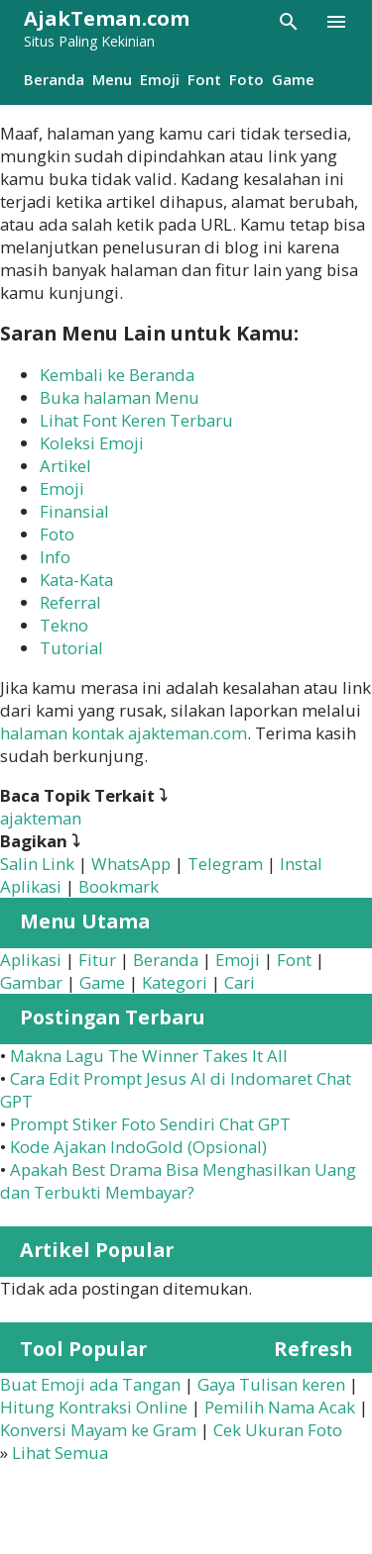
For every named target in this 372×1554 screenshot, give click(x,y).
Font (204, 79)
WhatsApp (131, 863)
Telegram (225, 863)
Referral (70, 602)
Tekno (64, 625)
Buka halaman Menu (119, 397)
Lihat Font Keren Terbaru (136, 420)
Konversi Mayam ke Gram (98, 1429)
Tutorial (71, 647)
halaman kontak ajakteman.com (123, 733)
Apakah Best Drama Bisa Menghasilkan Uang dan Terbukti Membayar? (178, 1181)
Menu (112, 79)
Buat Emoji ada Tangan (90, 1384)
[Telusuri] (289, 22)
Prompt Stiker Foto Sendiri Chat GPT (150, 1124)
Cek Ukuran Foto (277, 1429)
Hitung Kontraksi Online (93, 1407)
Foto (246, 79)
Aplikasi (31, 959)
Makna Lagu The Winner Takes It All (149, 1055)
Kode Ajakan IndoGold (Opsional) (138, 1146)
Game (293, 79)
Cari (239, 982)
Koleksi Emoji (92, 443)
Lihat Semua (60, 1452)
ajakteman (40, 818)
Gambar (31, 982)
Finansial (74, 511)
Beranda (54, 79)
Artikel (65, 465)
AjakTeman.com (106, 18)
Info (55, 556)
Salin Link (37, 863)
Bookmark (118, 886)
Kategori (174, 982)
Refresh (313, 1348)
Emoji (160, 79)
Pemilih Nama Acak (279, 1407)
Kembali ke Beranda (117, 374)
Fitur (97, 959)
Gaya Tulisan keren (271, 1384)
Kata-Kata (76, 579)
